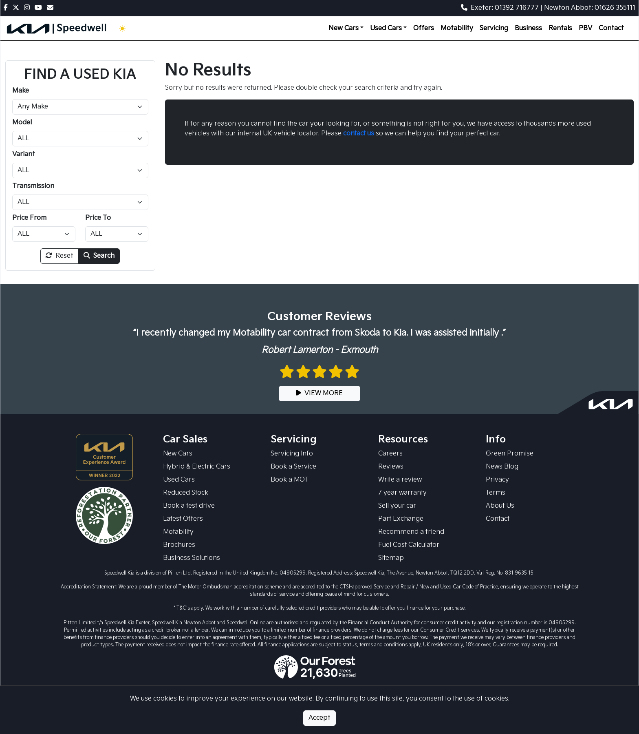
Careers (390, 454)
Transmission (33, 186)
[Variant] (80, 170)
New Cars (177, 454)
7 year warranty (402, 493)
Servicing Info (292, 454)
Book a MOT (289, 480)
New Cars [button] (343, 28)
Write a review (400, 480)
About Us (500, 506)
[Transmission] (80, 202)
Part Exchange (400, 519)
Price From (29, 218)
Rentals (560, 28)
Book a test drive (189, 506)
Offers (423, 28)
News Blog (502, 467)
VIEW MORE (319, 393)
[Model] (80, 138)
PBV (585, 28)
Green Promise (509, 454)
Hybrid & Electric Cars (196, 467)
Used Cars (179, 480)
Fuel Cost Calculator (408, 545)
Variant (23, 154)
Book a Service (293, 467)
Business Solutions (191, 558)
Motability (457, 28)
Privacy (497, 480)
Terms (495, 493)
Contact (611, 28)
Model (22, 122)
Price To (98, 218)
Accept (319, 718)
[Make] (80, 107)
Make (20, 91)
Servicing (494, 28)
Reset (59, 256)
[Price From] (43, 234)
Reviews (390, 467)
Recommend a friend (411, 532)
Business (528, 28)
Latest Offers (183, 519)
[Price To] (116, 234)
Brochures (179, 545)
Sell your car (397, 506)
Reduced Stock (185, 493)
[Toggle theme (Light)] (124, 28)
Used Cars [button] (386, 28)
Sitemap (391, 558)
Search (99, 256)
